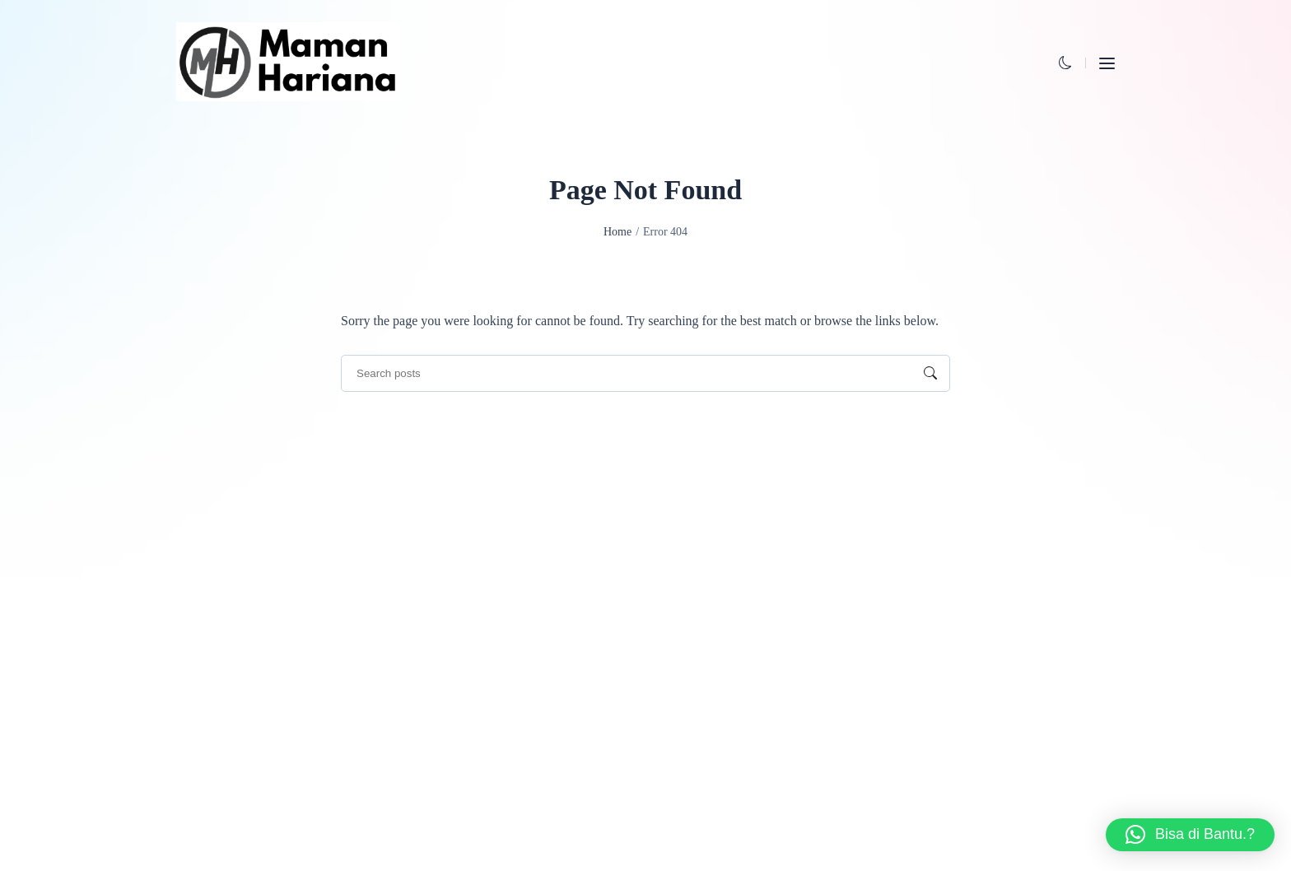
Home (618, 232)
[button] (1065, 63)
